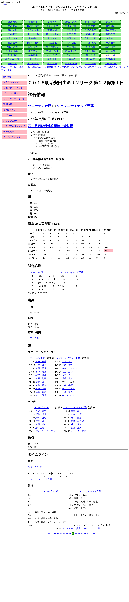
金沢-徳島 (12, 22)
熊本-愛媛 (71, 42)
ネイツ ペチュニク (71, 395)
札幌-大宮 (52, 55)
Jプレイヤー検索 (10, 93)
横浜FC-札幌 (71, 63)
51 (64, 533)
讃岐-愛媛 (52, 63)
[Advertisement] (51, 557)
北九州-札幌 (33, 34)
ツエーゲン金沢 (39, 106)
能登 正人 (76, 428)
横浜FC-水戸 (33, 26)
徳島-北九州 (12, 47)
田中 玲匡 (33, 338)
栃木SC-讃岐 (52, 34)
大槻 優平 (40, 388)
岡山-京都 (90, 59)
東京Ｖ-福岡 (90, 63)
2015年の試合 (34, 67)
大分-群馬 (12, 26)
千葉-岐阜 (110, 59)
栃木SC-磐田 (12, 51)
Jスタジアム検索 (10, 121)
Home (4, 4)
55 (76, 533)
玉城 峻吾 (40, 392)
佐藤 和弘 (40, 421)
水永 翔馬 (40, 395)
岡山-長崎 (90, 55)
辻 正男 (39, 428)
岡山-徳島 (52, 38)
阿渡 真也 (40, 375)
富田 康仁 (40, 424)
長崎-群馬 (12, 34)
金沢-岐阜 (12, 42)
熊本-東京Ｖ (110, 30)
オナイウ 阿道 (78, 431)
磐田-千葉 (110, 34)
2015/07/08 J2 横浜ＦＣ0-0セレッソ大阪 (81, 528)
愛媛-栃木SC (90, 51)
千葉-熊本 (33, 22)
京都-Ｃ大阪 (90, 38)
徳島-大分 (12, 30)
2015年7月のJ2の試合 (72, 67)
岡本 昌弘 (67, 361)
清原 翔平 (40, 378)
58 (85, 533)
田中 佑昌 (76, 418)
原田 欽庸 (40, 361)
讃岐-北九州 (71, 22)
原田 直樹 (40, 411)
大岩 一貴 (76, 414)
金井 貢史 (67, 365)
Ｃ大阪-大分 (33, 59)
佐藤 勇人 (67, 378)
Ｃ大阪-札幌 (90, 42)
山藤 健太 (40, 385)
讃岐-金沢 (33, 47)
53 (70, 533)
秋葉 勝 (39, 382)
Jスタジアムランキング (14, 126)
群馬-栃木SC (12, 38)
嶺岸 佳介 (40, 414)
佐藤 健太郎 (77, 421)
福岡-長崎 (52, 22)
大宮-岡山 (71, 47)
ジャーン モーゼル (45, 431)
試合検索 (13, 67)
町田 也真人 (68, 388)
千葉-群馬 (110, 42)
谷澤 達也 (67, 392)
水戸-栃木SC (111, 63)
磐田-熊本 (52, 59)
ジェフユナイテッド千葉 (75, 106)
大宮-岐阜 (110, 22)
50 (61, 533)
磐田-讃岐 (12, 55)
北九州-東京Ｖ (110, 38)
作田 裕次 (40, 372)
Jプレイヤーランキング (14, 99)
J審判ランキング (10, 110)
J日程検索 (7, 115)
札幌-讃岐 (52, 42)
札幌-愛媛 (90, 26)
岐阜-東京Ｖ (71, 51)
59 (88, 533)
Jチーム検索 (8, 132)
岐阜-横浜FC (52, 47)
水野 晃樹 (67, 385)
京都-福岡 (52, 30)
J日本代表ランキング (13, 88)
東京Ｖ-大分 (110, 47)
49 (58, 533)
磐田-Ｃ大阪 (90, 22)
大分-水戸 (71, 55)
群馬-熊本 (33, 55)
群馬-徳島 (71, 59)
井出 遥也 (76, 424)
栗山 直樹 (67, 372)
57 (82, 533)
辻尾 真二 (40, 365)
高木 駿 (75, 411)
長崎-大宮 (12, 63)
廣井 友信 (40, 418)
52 (67, 533)
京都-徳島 (110, 51)
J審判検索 (7, 104)
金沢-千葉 (110, 55)
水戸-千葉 (71, 34)
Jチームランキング (12, 137)
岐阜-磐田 (71, 30)
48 (55, 533)
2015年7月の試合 (51, 67)
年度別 (22, 67)
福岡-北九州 (52, 51)
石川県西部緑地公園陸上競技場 (50, 126)
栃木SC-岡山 (71, 26)
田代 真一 (67, 375)
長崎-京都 (90, 47)
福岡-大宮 (71, 38)
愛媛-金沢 (110, 26)
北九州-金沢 (33, 63)
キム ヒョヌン (69, 368)
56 (79, 533)
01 (49, 533)
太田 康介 (40, 368)
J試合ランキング (10, 82)
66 (94, 533)
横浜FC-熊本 (33, 42)
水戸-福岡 (33, 51)
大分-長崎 (33, 38)
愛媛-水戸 (90, 34)
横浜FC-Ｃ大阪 (12, 59)
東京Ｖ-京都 (52, 26)
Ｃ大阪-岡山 (33, 30)
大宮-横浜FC (90, 30)
